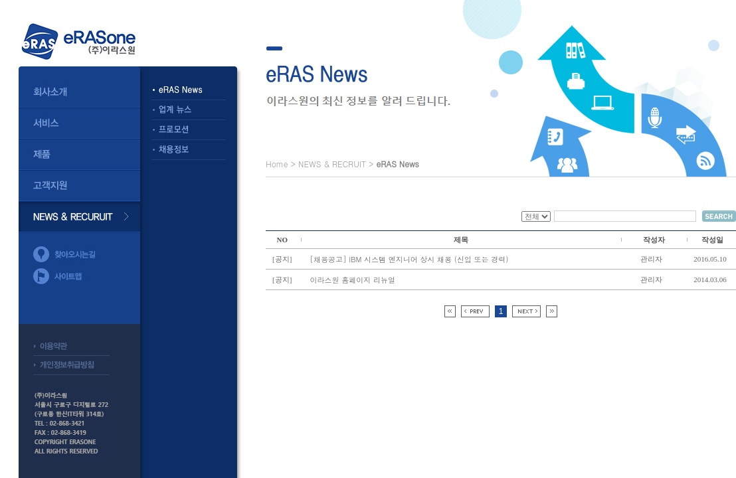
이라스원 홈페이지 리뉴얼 (352, 280)
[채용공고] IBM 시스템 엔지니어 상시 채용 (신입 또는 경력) (409, 259)
